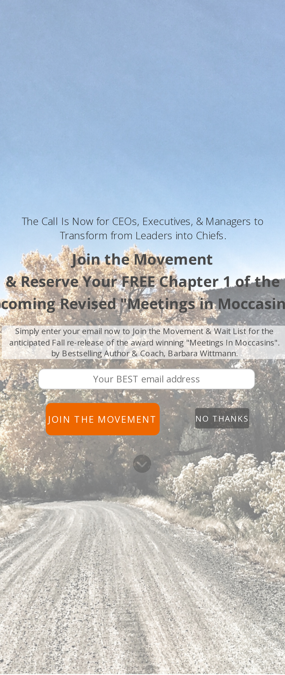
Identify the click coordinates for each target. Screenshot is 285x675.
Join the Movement (102, 419)
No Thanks (222, 418)
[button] (142, 228)
